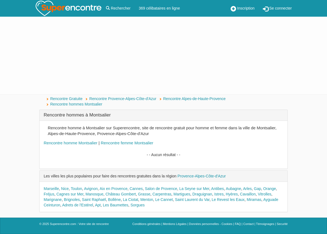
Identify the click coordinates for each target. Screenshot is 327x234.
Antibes (217, 188)
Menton (146, 199)
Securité (282, 224)
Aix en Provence (113, 188)
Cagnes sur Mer (70, 194)
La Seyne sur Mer (194, 188)
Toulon (76, 188)
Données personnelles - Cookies (210, 224)
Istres (219, 194)
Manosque (94, 194)
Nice (65, 188)
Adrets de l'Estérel (77, 205)
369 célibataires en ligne (159, 8)
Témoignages (265, 224)
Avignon (91, 188)
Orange (269, 188)
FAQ (238, 224)
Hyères (232, 194)
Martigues (182, 194)
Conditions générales (146, 224)
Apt (98, 205)
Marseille (51, 188)
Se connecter (277, 8)
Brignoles (72, 199)
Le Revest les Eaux (228, 199)
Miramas (254, 199)
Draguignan (202, 194)
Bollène (114, 199)
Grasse (144, 194)
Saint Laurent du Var (192, 199)
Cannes (136, 188)
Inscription (243, 8)
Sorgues (137, 205)
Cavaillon (248, 194)
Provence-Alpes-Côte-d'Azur (201, 176)
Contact (248, 224)
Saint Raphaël (94, 199)
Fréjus (49, 194)
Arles (247, 188)
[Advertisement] (163, 56)
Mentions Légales (174, 224)
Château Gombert (120, 194)
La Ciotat (130, 199)
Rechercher (118, 8)
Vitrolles (264, 194)
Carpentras (161, 194)
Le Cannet (164, 199)
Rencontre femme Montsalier (127, 143)
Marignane (53, 199)
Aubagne (233, 188)
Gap (257, 188)
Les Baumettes (115, 205)
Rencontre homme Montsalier (70, 143)
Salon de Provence (161, 188)
